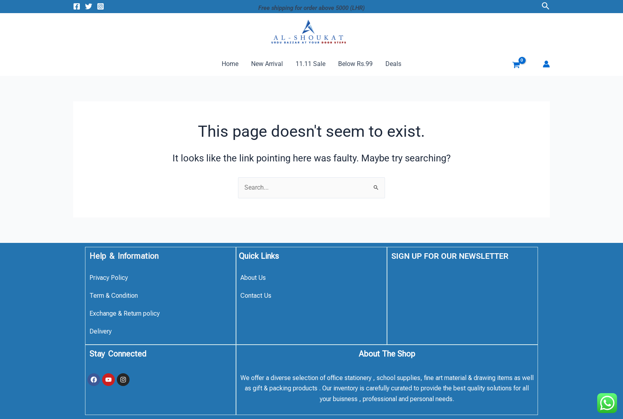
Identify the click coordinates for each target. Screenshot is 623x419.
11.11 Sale (310, 64)
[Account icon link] (546, 64)
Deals (393, 64)
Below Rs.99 (355, 64)
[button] (546, 6)
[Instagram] (100, 6)
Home (230, 64)
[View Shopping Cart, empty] (510, 66)
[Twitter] (88, 6)
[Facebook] (76, 6)
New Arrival (267, 64)
